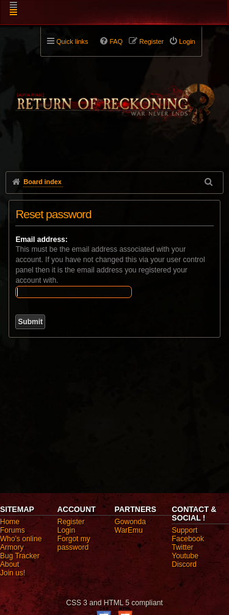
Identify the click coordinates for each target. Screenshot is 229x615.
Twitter (182, 547)
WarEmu (129, 530)
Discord (184, 564)
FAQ (116, 41)
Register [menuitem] (151, 41)
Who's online (21, 539)
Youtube (185, 556)
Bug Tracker (20, 556)
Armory (12, 547)
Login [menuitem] (187, 41)
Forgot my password (73, 543)
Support (184, 530)
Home (10, 521)
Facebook (188, 539)
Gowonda (130, 521)
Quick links (72, 41)
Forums (12, 530)
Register (71, 521)
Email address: (41, 239)
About (9, 564)
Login (66, 530)
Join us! (12, 573)
